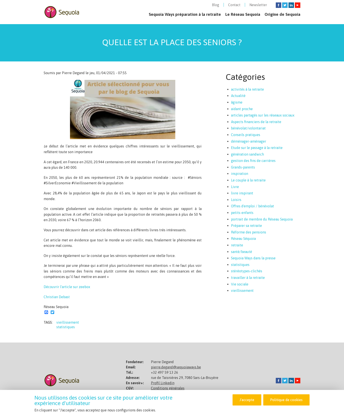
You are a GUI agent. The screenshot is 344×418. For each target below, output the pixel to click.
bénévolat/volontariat (248, 128)
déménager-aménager (248, 141)
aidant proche (242, 109)
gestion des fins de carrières (253, 161)
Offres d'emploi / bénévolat (252, 206)
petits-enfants (242, 213)
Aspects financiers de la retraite (256, 122)
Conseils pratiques (245, 135)
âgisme (236, 102)
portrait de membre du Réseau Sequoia (262, 219)
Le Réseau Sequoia (242, 14)
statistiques (65, 327)
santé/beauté (241, 252)
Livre (235, 187)
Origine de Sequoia (282, 14)
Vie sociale (239, 284)
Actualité (238, 96)
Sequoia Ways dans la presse (253, 258)
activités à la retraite (247, 89)
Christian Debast (57, 297)
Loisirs (236, 200)
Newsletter (258, 5)
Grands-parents (243, 167)
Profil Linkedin (162, 383)
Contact (234, 5)
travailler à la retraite (248, 278)
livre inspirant (242, 193)
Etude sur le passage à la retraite (257, 148)
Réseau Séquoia (243, 238)
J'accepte (246, 400)
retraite (237, 245)
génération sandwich (247, 154)
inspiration (239, 174)
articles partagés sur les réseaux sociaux (262, 115)
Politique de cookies (286, 400)
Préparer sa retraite (246, 226)
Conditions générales (168, 388)
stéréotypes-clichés (246, 271)
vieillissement (67, 322)
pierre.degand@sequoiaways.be (176, 367)
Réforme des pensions (248, 232)
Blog (215, 5)
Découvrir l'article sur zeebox (67, 287)
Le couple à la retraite (248, 180)
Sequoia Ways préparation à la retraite (185, 14)
